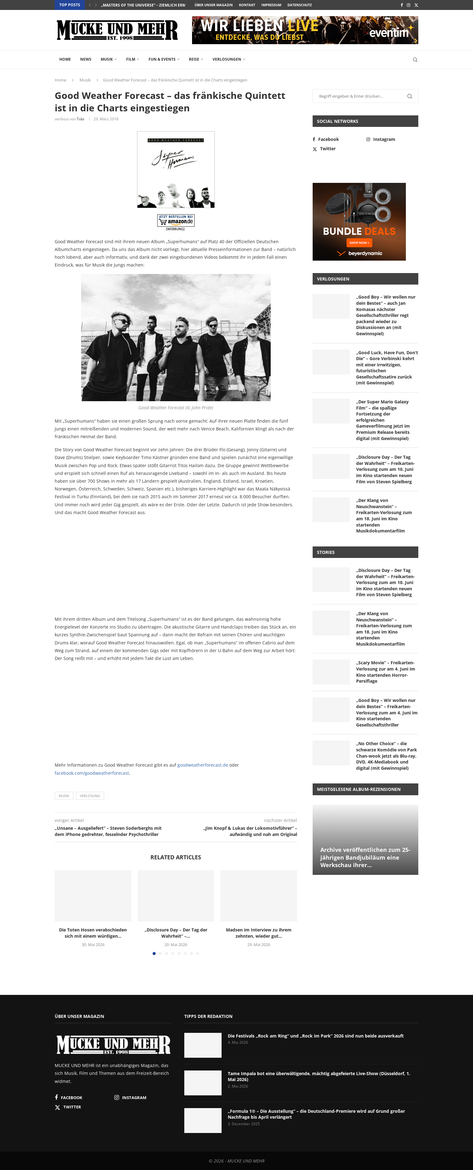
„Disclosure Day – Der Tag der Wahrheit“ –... (176, 933)
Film (130, 59)
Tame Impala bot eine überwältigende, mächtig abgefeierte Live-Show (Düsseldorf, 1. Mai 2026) (319, 1076)
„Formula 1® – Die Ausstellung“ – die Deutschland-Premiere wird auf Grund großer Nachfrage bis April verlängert (316, 1114)
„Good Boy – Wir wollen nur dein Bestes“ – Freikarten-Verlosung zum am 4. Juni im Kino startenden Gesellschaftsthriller (387, 712)
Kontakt (247, 4)
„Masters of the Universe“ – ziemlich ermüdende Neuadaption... (167, 5)
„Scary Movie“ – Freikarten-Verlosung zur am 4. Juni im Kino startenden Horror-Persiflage (385, 672)
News (85, 59)
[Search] (415, 60)
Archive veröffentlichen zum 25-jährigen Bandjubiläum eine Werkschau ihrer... (365, 857)
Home (65, 59)
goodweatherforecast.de (202, 765)
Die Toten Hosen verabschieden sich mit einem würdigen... (93, 933)
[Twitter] (416, 5)
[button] (89, 5)
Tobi (80, 119)
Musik (107, 59)
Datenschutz (299, 4)
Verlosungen (227, 59)
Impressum (271, 4)
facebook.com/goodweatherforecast (92, 773)
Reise (194, 59)
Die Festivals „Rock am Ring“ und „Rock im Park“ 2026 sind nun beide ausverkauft (316, 1036)
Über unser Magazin (214, 4)
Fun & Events (162, 59)
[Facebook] (402, 5)
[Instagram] (408, 5)
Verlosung (90, 795)
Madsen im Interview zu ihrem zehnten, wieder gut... (259, 933)
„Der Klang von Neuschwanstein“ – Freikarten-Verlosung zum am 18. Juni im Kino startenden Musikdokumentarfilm (384, 515)
